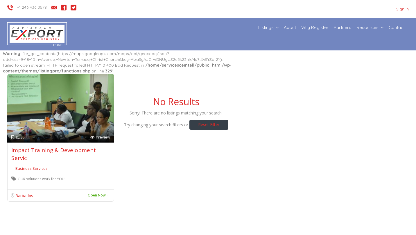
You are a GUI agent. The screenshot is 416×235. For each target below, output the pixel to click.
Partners (342, 27)
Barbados (24, 195)
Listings (266, 27)
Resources (367, 27)
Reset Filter (208, 124)
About (290, 27)
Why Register (315, 27)
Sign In (402, 9)
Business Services (31, 168)
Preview (100, 137)
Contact (397, 27)
